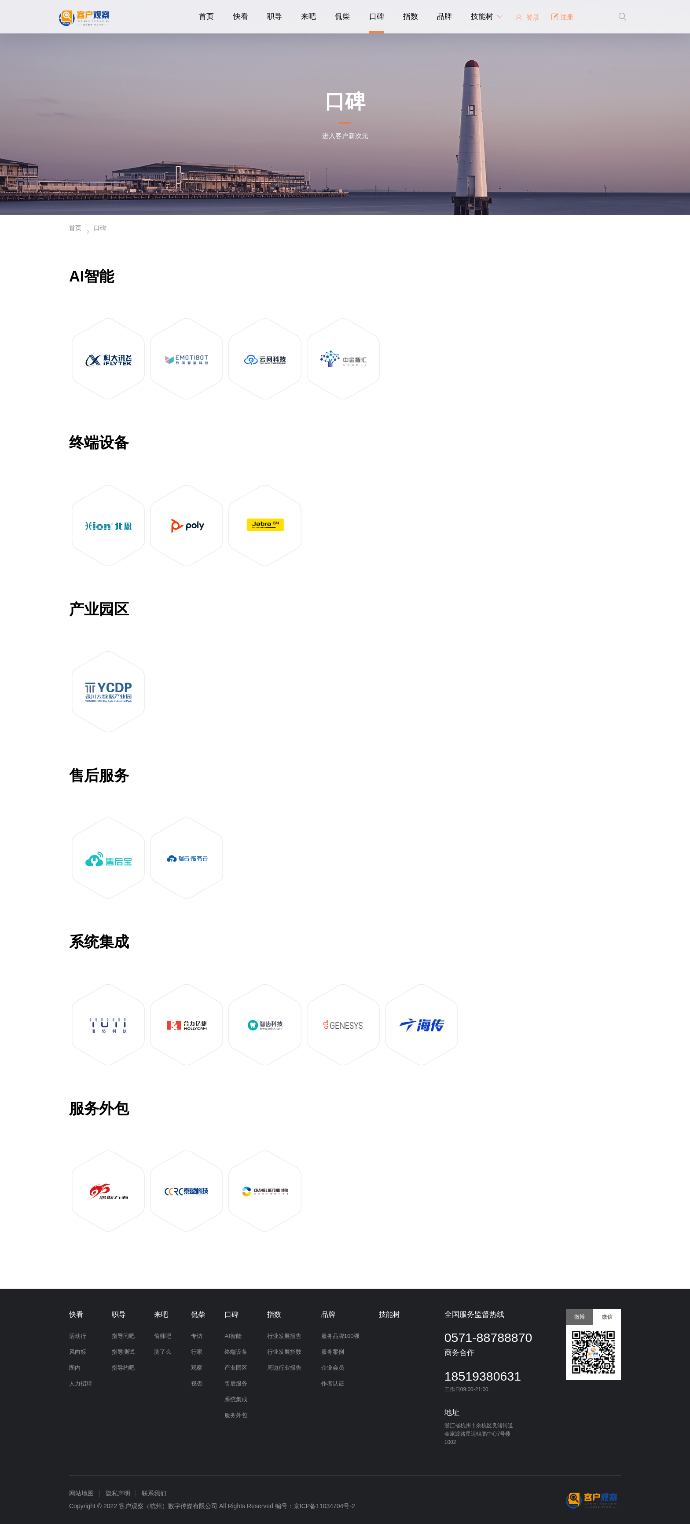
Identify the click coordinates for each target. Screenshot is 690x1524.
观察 (196, 1367)
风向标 (77, 1352)
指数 (410, 16)
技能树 (482, 16)
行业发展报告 (283, 1336)
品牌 (444, 16)
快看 (240, 16)
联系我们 (154, 1493)
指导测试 (122, 1352)
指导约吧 (122, 1367)
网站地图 (81, 1493)
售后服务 (235, 1383)
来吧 (308, 16)
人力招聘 (80, 1383)
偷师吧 (162, 1336)
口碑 (376, 16)
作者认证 (331, 1383)
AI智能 (233, 1336)
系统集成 (235, 1399)
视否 (196, 1383)
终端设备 (235, 1352)
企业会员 (331, 1367)
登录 (527, 17)
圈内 (75, 1367)
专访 (196, 1336)
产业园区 (235, 1367)
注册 (562, 17)
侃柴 (342, 16)
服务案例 (331, 1352)
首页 (206, 16)
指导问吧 (122, 1336)
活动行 (77, 1336)
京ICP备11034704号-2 (324, 1505)
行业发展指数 (283, 1352)
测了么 (162, 1352)
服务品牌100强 (339, 1336)
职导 (274, 16)
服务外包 (235, 1415)
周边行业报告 (283, 1367)
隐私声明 (118, 1493)
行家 (196, 1352)
